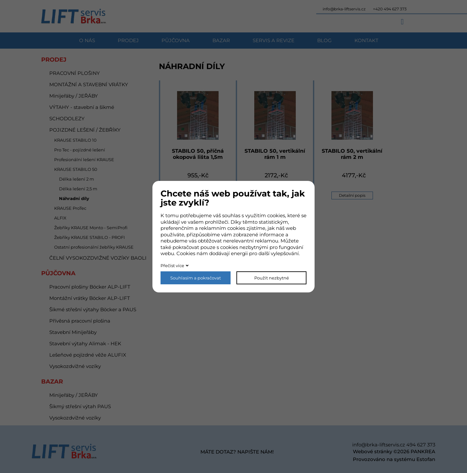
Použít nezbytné (271, 277)
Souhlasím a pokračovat (195, 277)
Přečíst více (172, 265)
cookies (276, 215)
